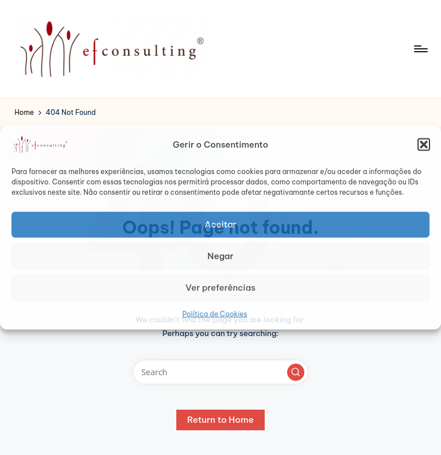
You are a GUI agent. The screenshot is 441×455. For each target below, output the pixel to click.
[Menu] (420, 48)
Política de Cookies (214, 313)
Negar (220, 255)
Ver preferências (220, 287)
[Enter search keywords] (220, 372)
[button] (424, 144)
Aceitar (220, 224)
